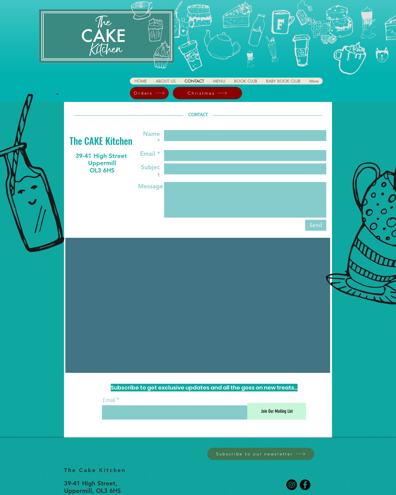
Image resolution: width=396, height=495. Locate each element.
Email (109, 400)
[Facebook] (305, 484)
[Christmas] (207, 93)
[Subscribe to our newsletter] (260, 454)
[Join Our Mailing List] (276, 411)
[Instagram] (291, 484)
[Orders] (149, 93)
